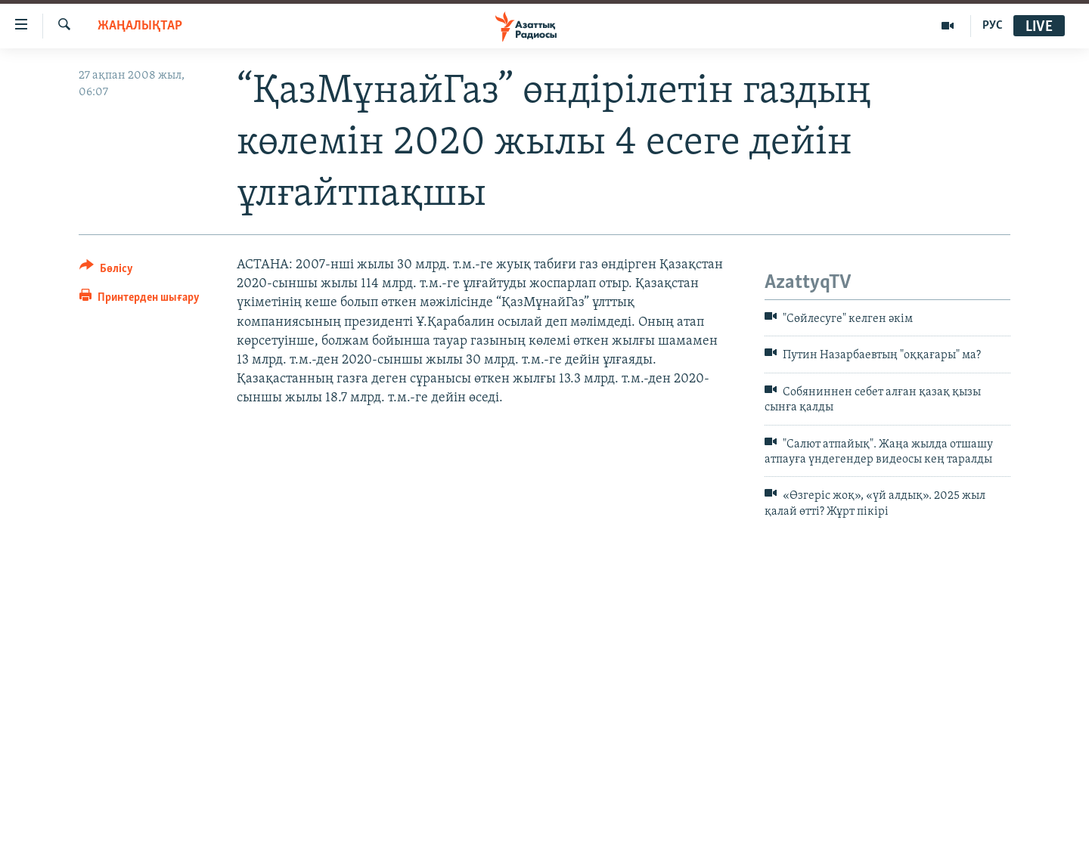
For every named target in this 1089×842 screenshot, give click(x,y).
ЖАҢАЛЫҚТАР (140, 26)
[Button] (106, 270)
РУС (992, 26)
